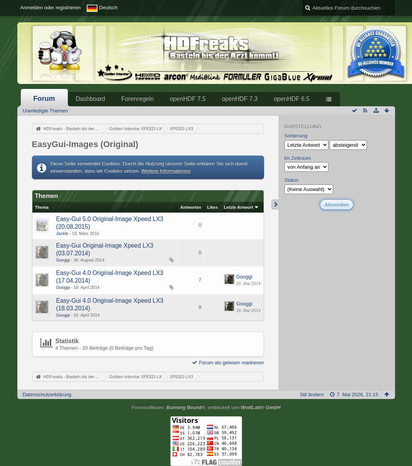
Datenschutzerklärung (47, 394)
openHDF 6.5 (291, 99)
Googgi (63, 260)
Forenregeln (137, 99)
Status (291, 180)
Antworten (191, 207)
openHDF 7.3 (240, 99)
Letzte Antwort (238, 207)
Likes (212, 207)
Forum (44, 98)
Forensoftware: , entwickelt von (206, 407)
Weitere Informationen (166, 171)
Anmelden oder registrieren (50, 7)
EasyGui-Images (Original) (85, 144)
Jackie (62, 233)
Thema (42, 207)
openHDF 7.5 (188, 99)
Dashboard (90, 99)
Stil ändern (312, 394)
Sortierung (296, 136)
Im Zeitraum (297, 158)
